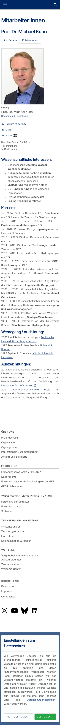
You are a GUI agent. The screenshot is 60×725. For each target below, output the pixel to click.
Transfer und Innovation (19, 520)
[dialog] (30, 679)
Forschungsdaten (11, 506)
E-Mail (8, 129)
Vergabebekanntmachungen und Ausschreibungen (20, 557)
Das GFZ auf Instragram (4, 610)
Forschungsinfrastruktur (15, 501)
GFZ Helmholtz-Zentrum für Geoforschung (30, 4)
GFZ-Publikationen (12, 486)
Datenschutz (8, 586)
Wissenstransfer (10, 526)
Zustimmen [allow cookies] (44, 716)
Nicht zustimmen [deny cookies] (17, 716)
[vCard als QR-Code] (15, 135)
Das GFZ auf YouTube (14, 610)
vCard (8, 135)
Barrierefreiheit (10, 580)
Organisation (8, 442)
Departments (8, 476)
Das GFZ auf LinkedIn (34, 610)
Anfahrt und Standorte (14, 456)
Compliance (8, 596)
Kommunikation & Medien (16, 540)
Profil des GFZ (9, 437)
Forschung (9, 466)
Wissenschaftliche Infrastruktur (26, 495)
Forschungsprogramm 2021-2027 (21, 471)
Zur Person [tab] (10, 40)
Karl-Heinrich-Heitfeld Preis (31, 389)
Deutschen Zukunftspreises (17, 385)
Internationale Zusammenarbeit (19, 451)
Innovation (7, 536)
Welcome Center (11, 568)
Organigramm (9, 447)
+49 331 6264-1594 (15, 124)
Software (6, 511)
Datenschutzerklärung (40, 699)
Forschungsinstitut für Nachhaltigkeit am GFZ (27, 481)
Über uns (7, 431)
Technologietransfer (13, 531)
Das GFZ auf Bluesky (24, 610)
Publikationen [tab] (30, 40)
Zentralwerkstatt (10, 564)
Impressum (7, 591)
